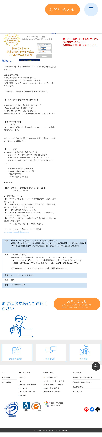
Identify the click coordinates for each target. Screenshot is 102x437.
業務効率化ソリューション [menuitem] (52, 396)
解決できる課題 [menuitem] (6, 386)
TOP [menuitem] (3, 377)
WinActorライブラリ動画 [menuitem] (27, 396)
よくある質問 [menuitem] (77, 377)
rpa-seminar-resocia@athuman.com (16, 232)
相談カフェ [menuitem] (23, 399)
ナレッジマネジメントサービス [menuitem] (53, 389)
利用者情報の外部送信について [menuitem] (82, 386)
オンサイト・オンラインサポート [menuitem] (54, 385)
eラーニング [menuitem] (23, 392)
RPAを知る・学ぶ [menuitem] (24, 377)
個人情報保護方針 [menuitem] (78, 391)
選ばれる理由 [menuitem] (6, 382)
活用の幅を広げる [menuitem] (48, 377)
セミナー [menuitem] (22, 385)
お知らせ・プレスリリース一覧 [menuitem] (82, 382)
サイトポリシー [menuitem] (77, 396)
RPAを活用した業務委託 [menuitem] (51, 392)
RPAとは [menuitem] (22, 382)
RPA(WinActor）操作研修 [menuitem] (28, 389)
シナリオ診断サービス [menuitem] (51, 382)
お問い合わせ (77, 304)
